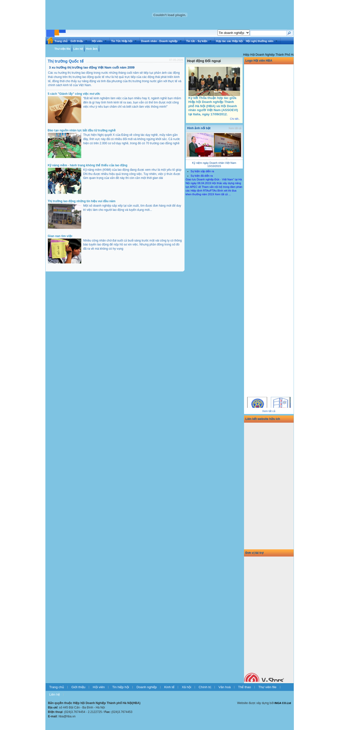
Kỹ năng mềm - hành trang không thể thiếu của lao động (87, 165)
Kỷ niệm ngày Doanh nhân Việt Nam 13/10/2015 (214, 164)
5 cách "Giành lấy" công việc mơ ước (74, 94)
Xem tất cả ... (223, 194)
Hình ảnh (91, 48)
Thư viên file (267, 687)
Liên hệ (78, 48)
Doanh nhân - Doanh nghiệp (161, 41)
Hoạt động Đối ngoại (204, 61)
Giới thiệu (78, 41)
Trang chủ (61, 41)
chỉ (55, 707)
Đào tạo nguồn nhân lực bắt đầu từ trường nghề (82, 130)
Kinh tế (169, 687)
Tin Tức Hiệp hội (123, 41)
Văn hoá (224, 687)
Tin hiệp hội (120, 687)
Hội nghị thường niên (261, 41)
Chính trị (205, 687)
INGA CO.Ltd (283, 703)
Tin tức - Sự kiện (198, 41)
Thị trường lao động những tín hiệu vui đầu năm (82, 201)
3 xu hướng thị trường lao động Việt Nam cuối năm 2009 (92, 67)
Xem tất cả (234, 128)
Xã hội (186, 687)
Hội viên (99, 41)
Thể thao (244, 687)
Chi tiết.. (235, 118)
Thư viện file (62, 48)
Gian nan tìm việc (60, 236)
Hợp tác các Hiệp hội (229, 41)
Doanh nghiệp (146, 687)
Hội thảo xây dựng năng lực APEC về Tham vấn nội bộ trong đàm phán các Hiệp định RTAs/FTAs (214, 187)
